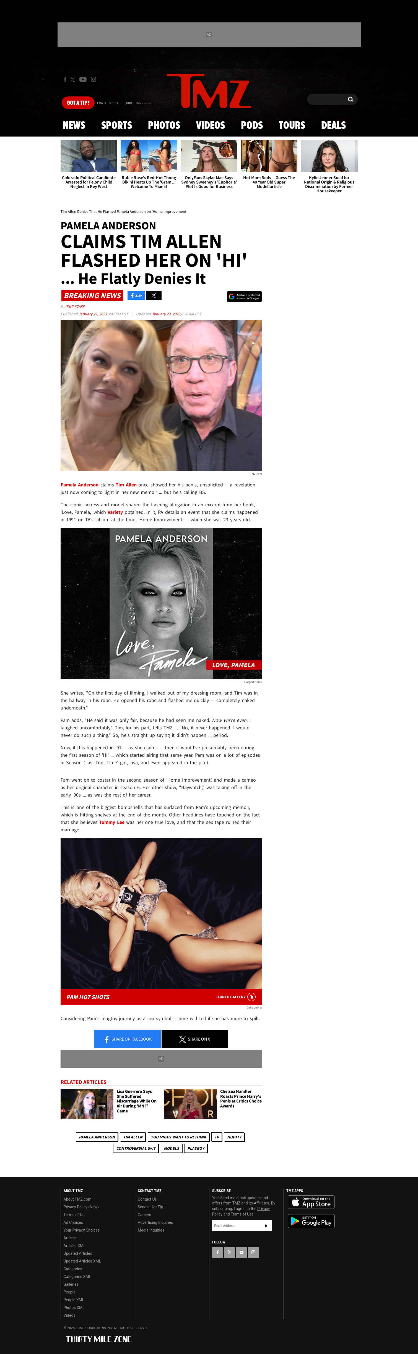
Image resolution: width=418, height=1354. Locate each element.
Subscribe (266, 1225)
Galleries (71, 1284)
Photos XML (74, 1307)
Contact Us (147, 1199)
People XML (74, 1300)
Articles (70, 1238)
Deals (333, 125)
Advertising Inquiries (155, 1222)
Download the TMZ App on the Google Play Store (311, 1221)
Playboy (195, 1148)
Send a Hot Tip (150, 1207)
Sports (116, 125)
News (74, 125)
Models (171, 1148)
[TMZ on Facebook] (65, 79)
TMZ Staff (75, 306)
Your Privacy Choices (82, 1230)
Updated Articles (78, 1253)
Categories (73, 1269)
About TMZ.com (78, 1199)
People (70, 1292)
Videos (210, 125)
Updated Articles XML (82, 1261)
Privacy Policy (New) (81, 1207)
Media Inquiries (151, 1230)
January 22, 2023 (93, 313)
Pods (252, 125)
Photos (164, 125)
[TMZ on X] (73, 79)
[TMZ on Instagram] (93, 79)
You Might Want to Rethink (178, 1137)
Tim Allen (132, 1137)
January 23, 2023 (166, 313)
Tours (292, 125)
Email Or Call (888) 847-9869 (124, 103)
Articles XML (75, 1245)
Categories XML (77, 1276)
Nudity (234, 1137)
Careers (144, 1214)
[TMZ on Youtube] (83, 79)
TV (216, 1137)
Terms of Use (75, 1214)
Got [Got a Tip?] (78, 103)
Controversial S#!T (135, 1148)
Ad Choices (73, 1222)
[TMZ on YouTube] (241, 1252)
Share (127, 1039)
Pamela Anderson (97, 1137)
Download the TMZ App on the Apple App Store (311, 1202)
